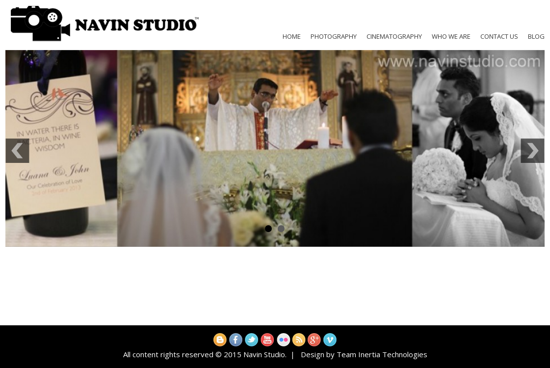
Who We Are (451, 36)
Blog (536, 36)
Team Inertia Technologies (382, 354)
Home (292, 36)
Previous (17, 150)
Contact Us (499, 36)
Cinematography (394, 36)
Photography (334, 36)
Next (533, 150)
